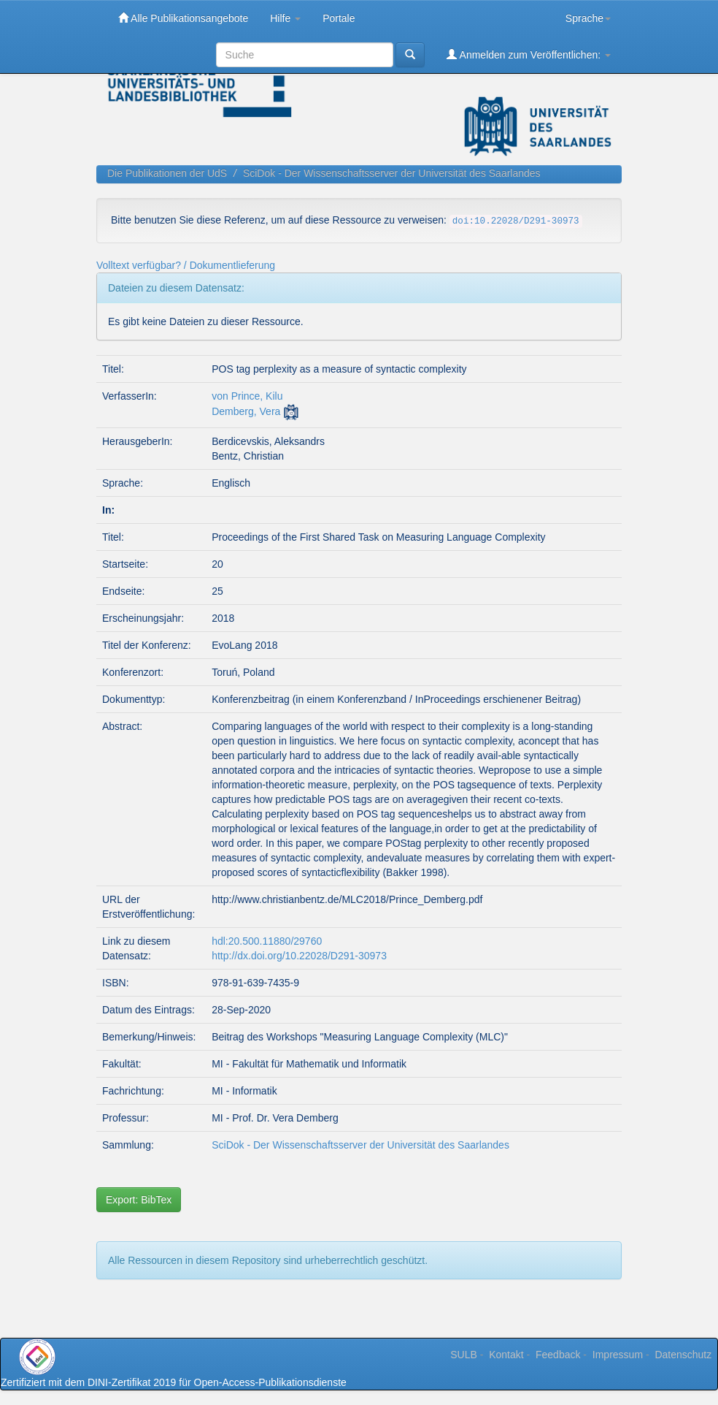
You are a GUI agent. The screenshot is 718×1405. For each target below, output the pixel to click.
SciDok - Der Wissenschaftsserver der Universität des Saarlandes (392, 173)
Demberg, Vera (246, 411)
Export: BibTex (138, 1200)
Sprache (588, 18)
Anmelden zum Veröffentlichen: (529, 54)
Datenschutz (683, 1354)
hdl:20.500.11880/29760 (267, 941)
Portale (339, 18)
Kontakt (506, 1354)
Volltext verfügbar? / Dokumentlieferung (185, 265)
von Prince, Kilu (247, 396)
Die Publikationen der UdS (167, 173)
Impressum (617, 1354)
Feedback (558, 1354)
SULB (463, 1354)
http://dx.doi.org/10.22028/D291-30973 (299, 956)
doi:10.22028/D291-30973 (515, 221)
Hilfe (285, 18)
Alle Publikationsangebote (183, 18)
